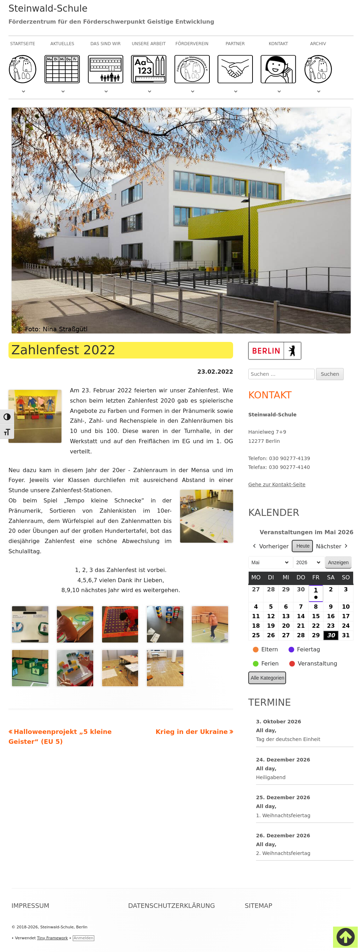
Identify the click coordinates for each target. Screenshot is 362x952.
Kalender (273, 512)
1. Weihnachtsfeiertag (283, 815)
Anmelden (84, 938)
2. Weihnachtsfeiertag (283, 853)
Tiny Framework (52, 938)
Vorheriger (270, 547)
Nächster (332, 547)
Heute (302, 546)
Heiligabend (271, 777)
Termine (269, 702)
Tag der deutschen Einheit (288, 739)
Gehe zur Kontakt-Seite (276, 484)
